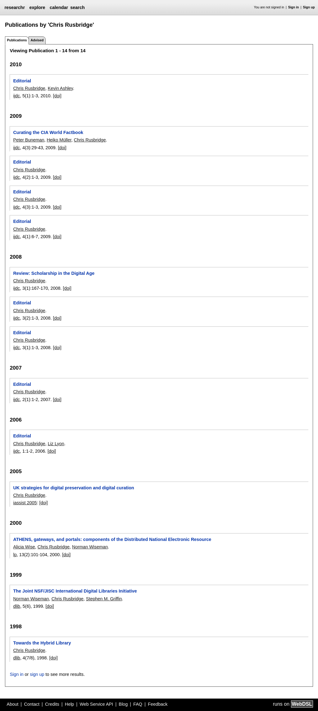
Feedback (157, 704)
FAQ (137, 704)
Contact (31, 704)
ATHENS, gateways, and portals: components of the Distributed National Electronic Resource (112, 539)
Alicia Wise (24, 546)
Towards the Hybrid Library (42, 642)
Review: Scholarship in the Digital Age (53, 273)
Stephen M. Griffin (104, 598)
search (77, 7)
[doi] (57, 95)
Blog (123, 704)
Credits (52, 704)
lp (14, 554)
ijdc (16, 95)
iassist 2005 (25, 502)
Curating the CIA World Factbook (48, 132)
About (13, 704)
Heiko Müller (59, 139)
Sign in (293, 7)
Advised (36, 40)
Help (69, 704)
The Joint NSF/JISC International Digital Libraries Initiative (75, 591)
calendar (59, 7)
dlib (16, 606)
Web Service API (96, 704)
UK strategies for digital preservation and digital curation (73, 487)
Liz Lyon (56, 443)
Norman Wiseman (90, 546)
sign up (37, 674)
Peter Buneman (28, 139)
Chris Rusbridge (29, 88)
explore (37, 7)
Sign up (309, 7)
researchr (14, 7)
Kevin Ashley (60, 88)
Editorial (22, 80)
